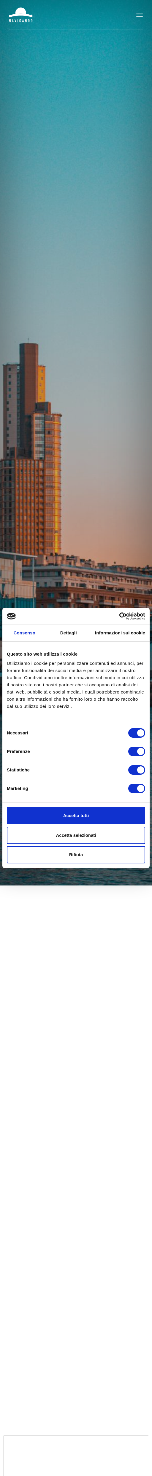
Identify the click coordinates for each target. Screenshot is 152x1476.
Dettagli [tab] (68, 632)
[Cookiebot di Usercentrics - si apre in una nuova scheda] (119, 616)
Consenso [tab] (24, 632)
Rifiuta (76, 854)
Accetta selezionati (76, 835)
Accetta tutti (76, 815)
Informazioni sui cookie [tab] (120, 632)
